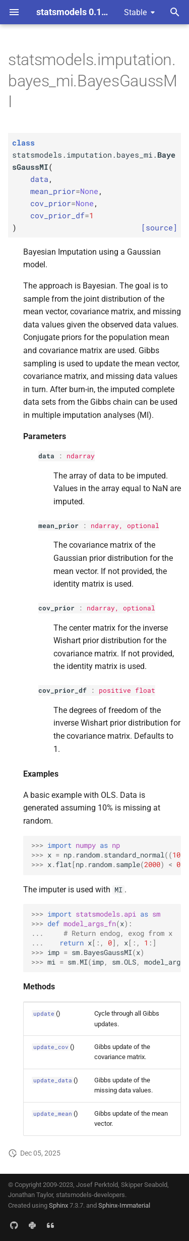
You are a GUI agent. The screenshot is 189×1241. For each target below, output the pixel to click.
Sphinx (58, 1205)
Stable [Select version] (135, 12)
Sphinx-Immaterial (124, 1205)
